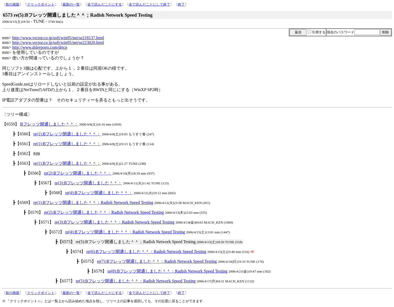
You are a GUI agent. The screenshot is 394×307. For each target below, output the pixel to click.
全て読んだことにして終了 (149, 4)
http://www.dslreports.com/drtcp (39, 47)
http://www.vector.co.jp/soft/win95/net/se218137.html (58, 37)
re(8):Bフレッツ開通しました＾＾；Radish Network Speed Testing (167, 271)
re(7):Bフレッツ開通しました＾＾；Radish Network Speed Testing (157, 261)
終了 (181, 4)
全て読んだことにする (104, 4)
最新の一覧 (71, 4)
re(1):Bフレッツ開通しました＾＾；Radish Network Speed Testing (93, 202)
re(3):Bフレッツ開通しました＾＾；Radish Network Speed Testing (114, 222)
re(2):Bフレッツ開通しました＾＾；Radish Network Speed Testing (104, 212)
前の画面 (12, 4)
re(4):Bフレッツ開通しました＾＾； (98, 192)
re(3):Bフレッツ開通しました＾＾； (88, 183)
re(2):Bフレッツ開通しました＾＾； (77, 173)
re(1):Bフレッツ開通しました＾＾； (67, 134)
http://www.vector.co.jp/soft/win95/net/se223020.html (58, 42)
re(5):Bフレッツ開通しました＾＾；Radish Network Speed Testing (136, 281)
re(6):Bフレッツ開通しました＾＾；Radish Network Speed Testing (146, 251)
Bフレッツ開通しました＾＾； (49, 124)
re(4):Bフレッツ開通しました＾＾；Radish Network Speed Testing (125, 232)
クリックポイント (41, 4)
